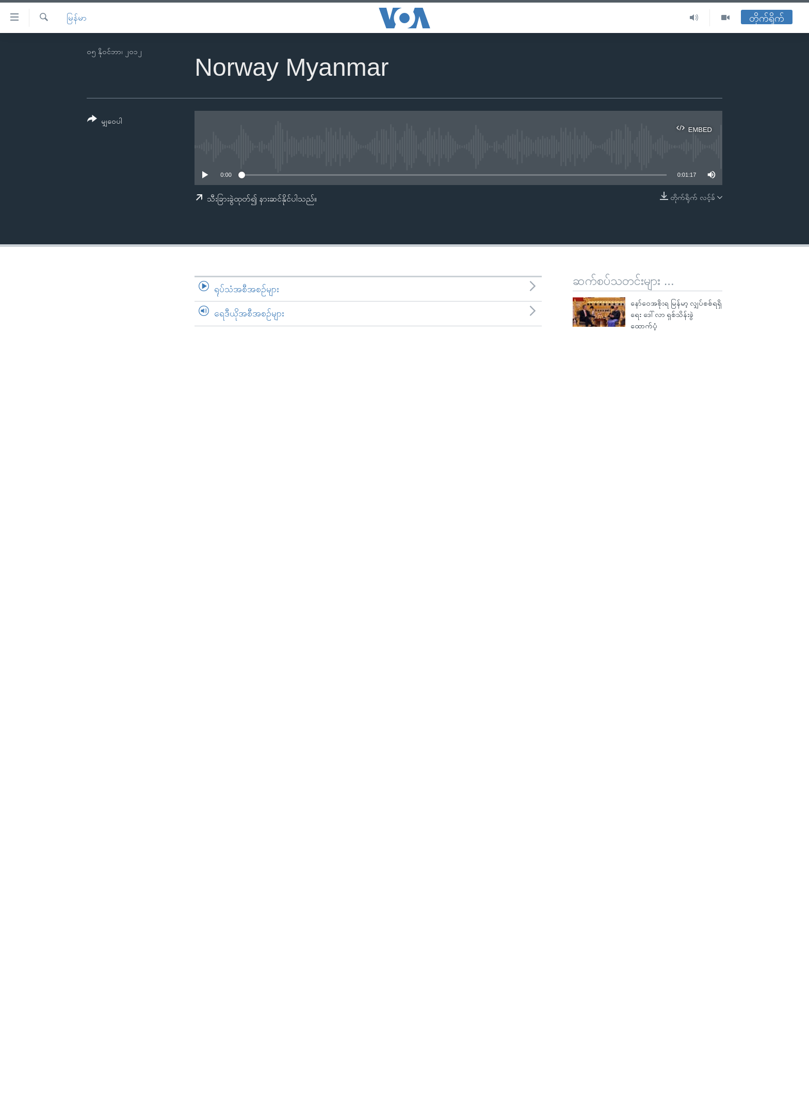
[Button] (104, 122)
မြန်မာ (77, 17)
